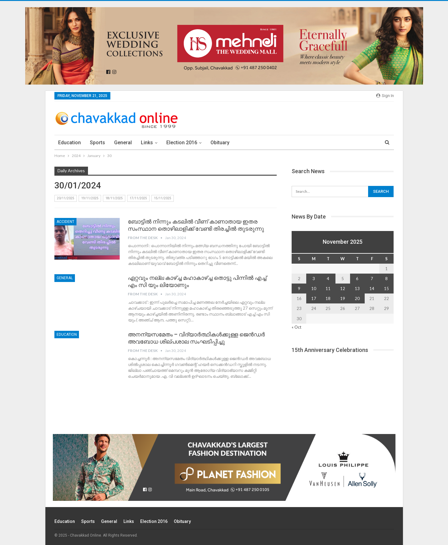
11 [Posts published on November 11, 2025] (328, 288)
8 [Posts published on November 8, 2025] (386, 278)
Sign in (385, 95)
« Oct (296, 327)
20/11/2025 (65, 198)
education (67, 334)
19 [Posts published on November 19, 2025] (342, 298)
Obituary (219, 142)
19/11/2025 (90, 198)
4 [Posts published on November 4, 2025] (328, 278)
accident (65, 221)
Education (69, 142)
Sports (97, 142)
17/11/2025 (138, 198)
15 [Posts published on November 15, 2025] (386, 288)
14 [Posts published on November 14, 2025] (371, 288)
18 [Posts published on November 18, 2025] (328, 298)
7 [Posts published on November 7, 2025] (372, 278)
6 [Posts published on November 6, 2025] (357, 278)
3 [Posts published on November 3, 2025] (313, 278)
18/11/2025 (114, 198)
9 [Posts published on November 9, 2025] (299, 288)
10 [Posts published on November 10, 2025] (313, 288)
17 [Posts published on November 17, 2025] (313, 298)
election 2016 (181, 142)
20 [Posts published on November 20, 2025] (357, 298)
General (123, 142)
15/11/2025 (162, 198)
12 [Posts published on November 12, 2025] (342, 288)
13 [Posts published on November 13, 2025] (357, 288)
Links (147, 142)
